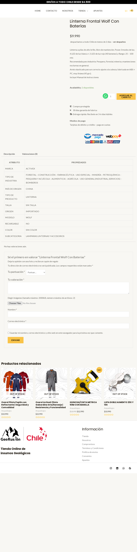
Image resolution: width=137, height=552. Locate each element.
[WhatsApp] (122, 475)
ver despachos (119, 41)
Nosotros (67, 11)
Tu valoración (16, 282)
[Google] (128, 475)
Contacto (52, 11)
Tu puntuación (16, 274)
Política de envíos (90, 459)
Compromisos (88, 451)
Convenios (87, 463)
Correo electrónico (17, 324)
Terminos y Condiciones (93, 455)
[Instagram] (111, 475)
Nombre (12, 312)
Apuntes (94, 11)
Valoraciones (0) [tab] (31, 157)
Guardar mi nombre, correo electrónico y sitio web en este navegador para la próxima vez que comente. (56, 336)
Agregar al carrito (126, 97)
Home (41, 11)
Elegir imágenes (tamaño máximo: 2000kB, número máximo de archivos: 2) (41, 301)
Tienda (80, 11)
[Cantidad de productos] (111, 97)
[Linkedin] (116, 475)
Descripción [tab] (10, 157)
